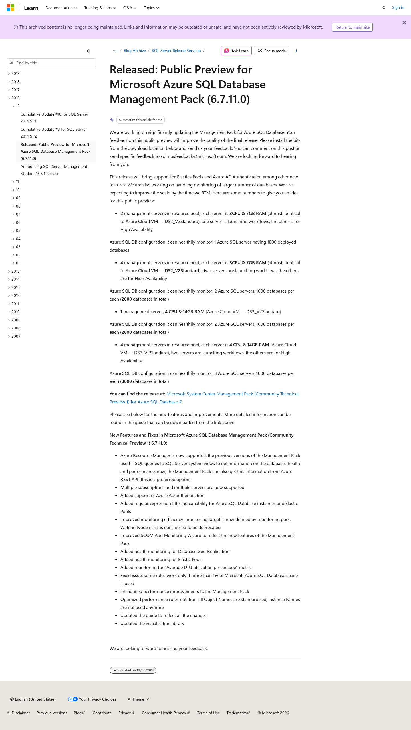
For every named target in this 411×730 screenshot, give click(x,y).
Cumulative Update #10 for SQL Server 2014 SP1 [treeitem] (54, 117)
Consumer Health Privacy (164, 712)
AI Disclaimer (18, 712)
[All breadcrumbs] (115, 50)
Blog (78, 712)
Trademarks (237, 712)
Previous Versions (52, 712)
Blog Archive (135, 50)
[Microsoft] (10, 7)
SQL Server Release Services (176, 50)
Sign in (398, 7)
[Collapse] (89, 51)
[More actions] (296, 50)
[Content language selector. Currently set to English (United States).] (33, 699)
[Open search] (384, 8)
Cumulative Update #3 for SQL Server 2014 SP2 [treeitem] (54, 132)
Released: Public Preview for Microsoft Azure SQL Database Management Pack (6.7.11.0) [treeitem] (55, 151)
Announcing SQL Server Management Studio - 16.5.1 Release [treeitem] (54, 170)
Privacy (124, 712)
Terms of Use (208, 712)
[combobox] (51, 62)
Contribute (102, 712)
